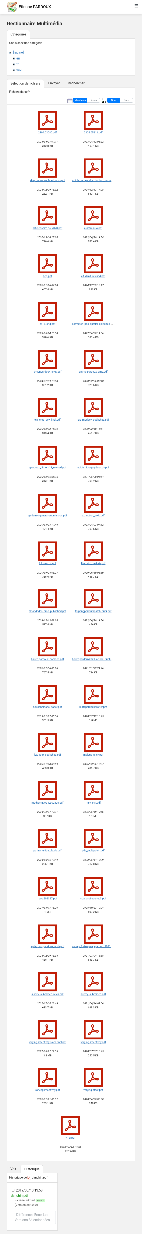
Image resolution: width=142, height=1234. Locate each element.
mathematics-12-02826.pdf (48, 802)
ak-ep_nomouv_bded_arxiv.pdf (47, 180)
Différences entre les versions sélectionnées (32, 1217)
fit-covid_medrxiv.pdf (93, 563)
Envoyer (54, 83)
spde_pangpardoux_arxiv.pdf (47, 946)
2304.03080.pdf (47, 132)
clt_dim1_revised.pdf (93, 276)
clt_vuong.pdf (48, 323)
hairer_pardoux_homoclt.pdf (47, 659)
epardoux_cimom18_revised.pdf (47, 467)
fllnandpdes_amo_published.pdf (47, 611)
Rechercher (76, 83)
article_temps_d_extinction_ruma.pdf (93, 180)
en (18, 58)
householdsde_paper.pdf (47, 706)
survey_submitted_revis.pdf (48, 994)
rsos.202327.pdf (47, 898)
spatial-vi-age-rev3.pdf (93, 898)
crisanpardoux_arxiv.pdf (47, 371)
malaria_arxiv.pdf (93, 754)
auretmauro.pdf (93, 228)
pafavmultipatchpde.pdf (47, 850)
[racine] (18, 52)
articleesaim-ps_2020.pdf (47, 228)
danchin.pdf (39, 1177)
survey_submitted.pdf (93, 994)
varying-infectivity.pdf (47, 1089)
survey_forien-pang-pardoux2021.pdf (93, 946)
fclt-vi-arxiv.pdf (47, 563)
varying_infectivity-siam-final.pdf (47, 1042)
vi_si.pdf (70, 1137)
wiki (19, 70)
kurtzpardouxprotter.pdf (93, 706)
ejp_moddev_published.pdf (93, 419)
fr (17, 64)
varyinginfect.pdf (93, 1089)
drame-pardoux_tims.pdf (93, 371)
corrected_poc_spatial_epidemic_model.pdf (97, 323)
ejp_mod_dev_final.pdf (47, 419)
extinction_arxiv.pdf (93, 515)
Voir (13, 1169)
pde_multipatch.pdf (93, 850)
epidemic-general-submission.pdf (47, 515)
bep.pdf (47, 276)
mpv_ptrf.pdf (93, 802)
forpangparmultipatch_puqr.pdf (93, 611)
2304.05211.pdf (93, 132)
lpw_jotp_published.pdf (47, 754)
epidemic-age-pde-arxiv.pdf (93, 467)
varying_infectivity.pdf (93, 1042)
